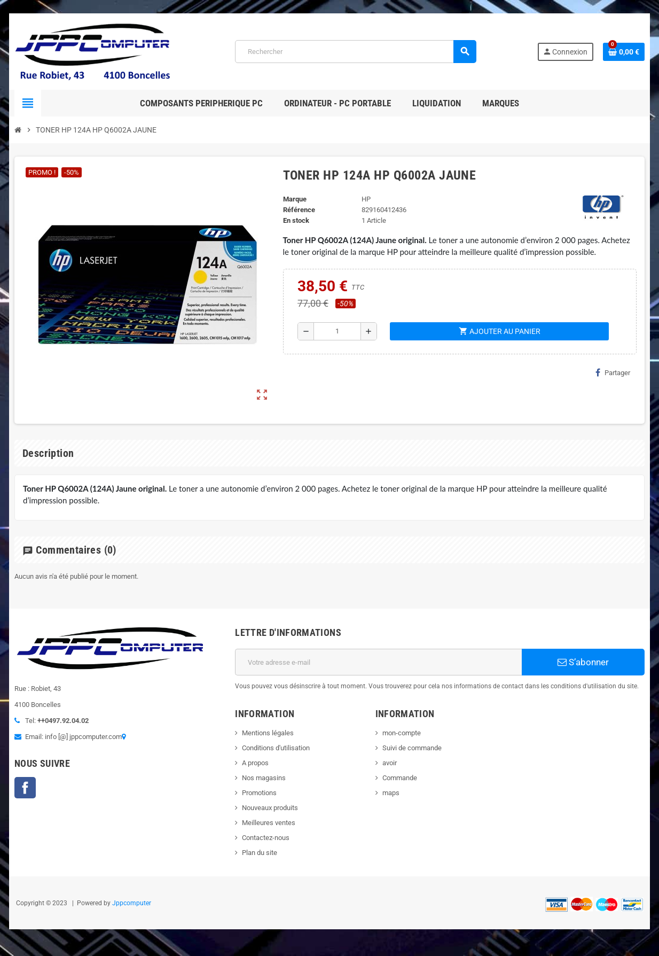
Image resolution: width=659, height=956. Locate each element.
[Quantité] (337, 331)
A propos (255, 763)
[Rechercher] (355, 51)
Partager (612, 372)
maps (390, 793)
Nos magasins (264, 778)
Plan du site (259, 853)
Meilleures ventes (268, 823)
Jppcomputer (131, 903)
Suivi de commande (412, 748)
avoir (389, 763)
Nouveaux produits (270, 808)
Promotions (259, 793)
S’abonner (583, 662)
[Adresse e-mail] (378, 662)
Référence (299, 210)
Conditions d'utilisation (276, 748)
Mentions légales (268, 733)
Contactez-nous (265, 838)
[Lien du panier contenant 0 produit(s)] (624, 52)
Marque (295, 199)
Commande (399, 778)
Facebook (25, 787)
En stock (296, 220)
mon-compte (401, 733)
